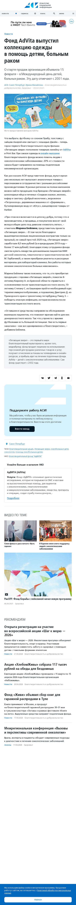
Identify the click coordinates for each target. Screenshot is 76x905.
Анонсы (7, 745)
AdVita (67, 149)
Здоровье (26, 88)
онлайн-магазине (50, 153)
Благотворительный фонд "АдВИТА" (25, 456)
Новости (8, 34)
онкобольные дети (60, 449)
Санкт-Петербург (17, 444)
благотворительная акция (21, 449)
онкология (9, 452)
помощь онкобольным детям (29, 452)
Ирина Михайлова (34, 85)
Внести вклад (22, 429)
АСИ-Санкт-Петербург (14, 85)
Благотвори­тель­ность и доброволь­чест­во (44, 654)
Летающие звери (42, 449)
